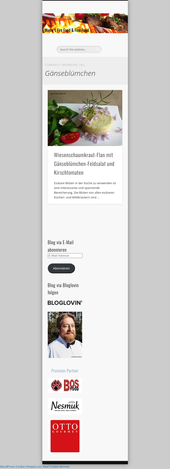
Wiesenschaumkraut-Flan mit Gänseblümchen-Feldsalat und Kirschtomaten (84, 163)
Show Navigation (111, 40)
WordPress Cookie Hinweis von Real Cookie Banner (35, 466)
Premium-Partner (65, 371)
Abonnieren (61, 268)
